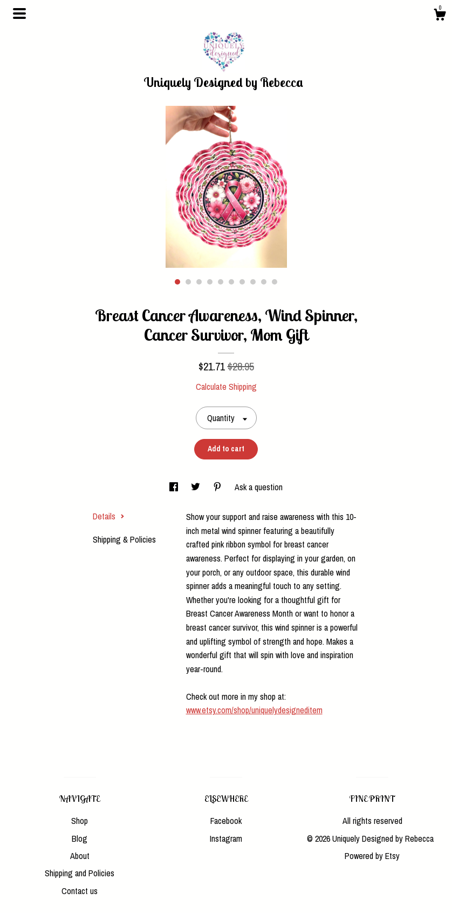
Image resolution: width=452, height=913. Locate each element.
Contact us (79, 891)
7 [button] (242, 282)
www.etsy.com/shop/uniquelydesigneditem (254, 710)
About (80, 856)
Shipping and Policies (79, 873)
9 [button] (263, 282)
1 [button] (177, 282)
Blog (79, 838)
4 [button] (210, 282)
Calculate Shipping (226, 387)
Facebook (226, 821)
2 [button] (188, 282)
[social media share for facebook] (174, 487)
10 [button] (274, 282)
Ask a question (259, 487)
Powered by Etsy (372, 856)
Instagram (226, 838)
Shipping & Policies (124, 539)
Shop (79, 821)
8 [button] (253, 282)
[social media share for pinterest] (218, 487)
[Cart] (440, 16)
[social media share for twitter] (196, 487)
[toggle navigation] (19, 13)
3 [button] (199, 282)
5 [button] (220, 282)
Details (109, 516)
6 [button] (231, 282)
